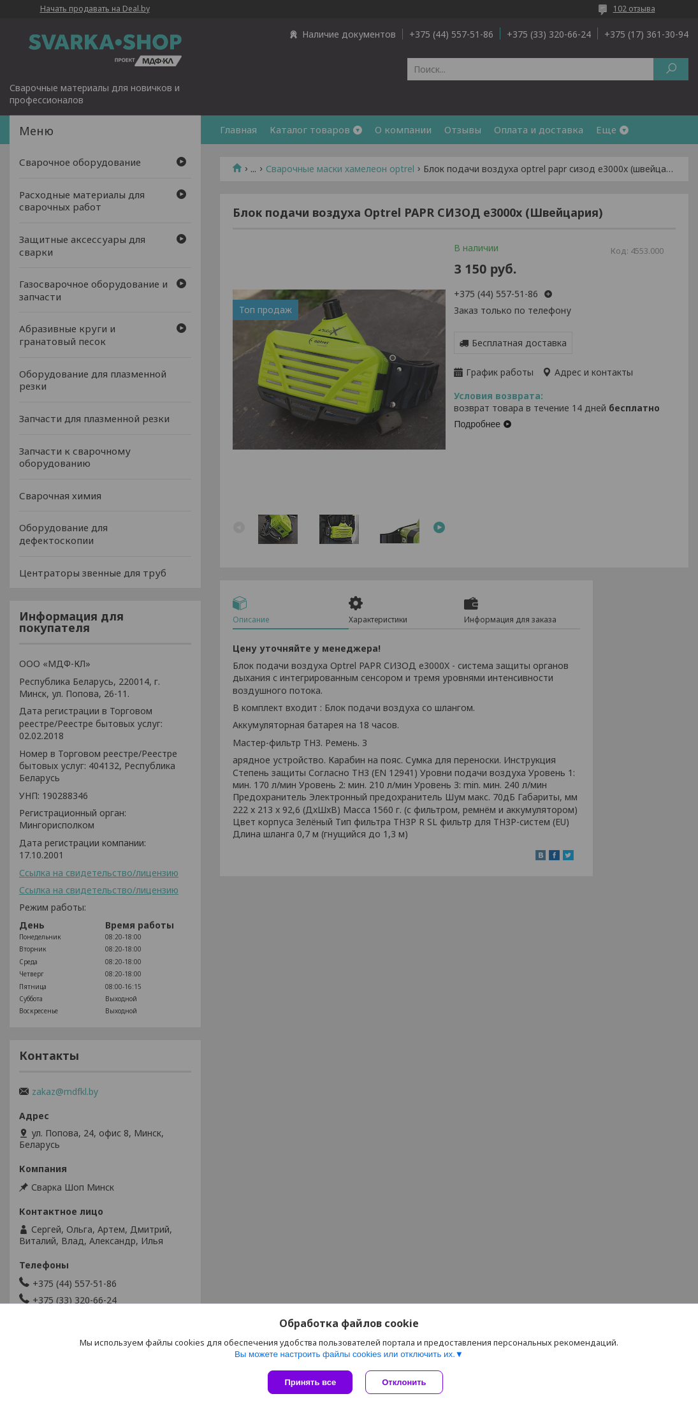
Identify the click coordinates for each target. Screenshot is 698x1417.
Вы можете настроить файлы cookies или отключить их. (345, 1354)
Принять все (310, 1382)
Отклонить (404, 1382)
